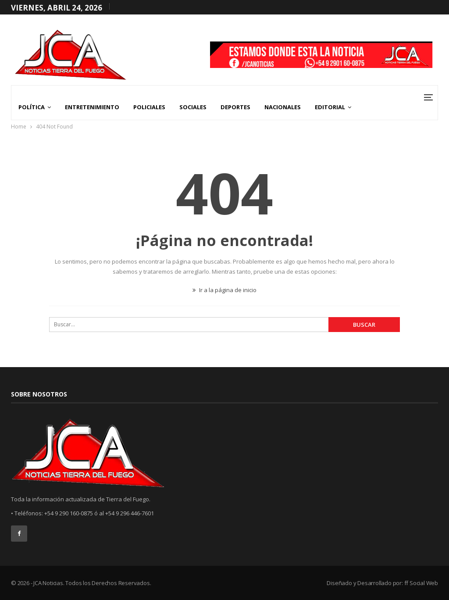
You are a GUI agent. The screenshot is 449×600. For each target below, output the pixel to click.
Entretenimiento (92, 107)
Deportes (235, 107)
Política (31, 107)
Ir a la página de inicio (224, 290)
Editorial (330, 107)
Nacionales (282, 107)
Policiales (149, 107)
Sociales (193, 107)
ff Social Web (421, 583)
